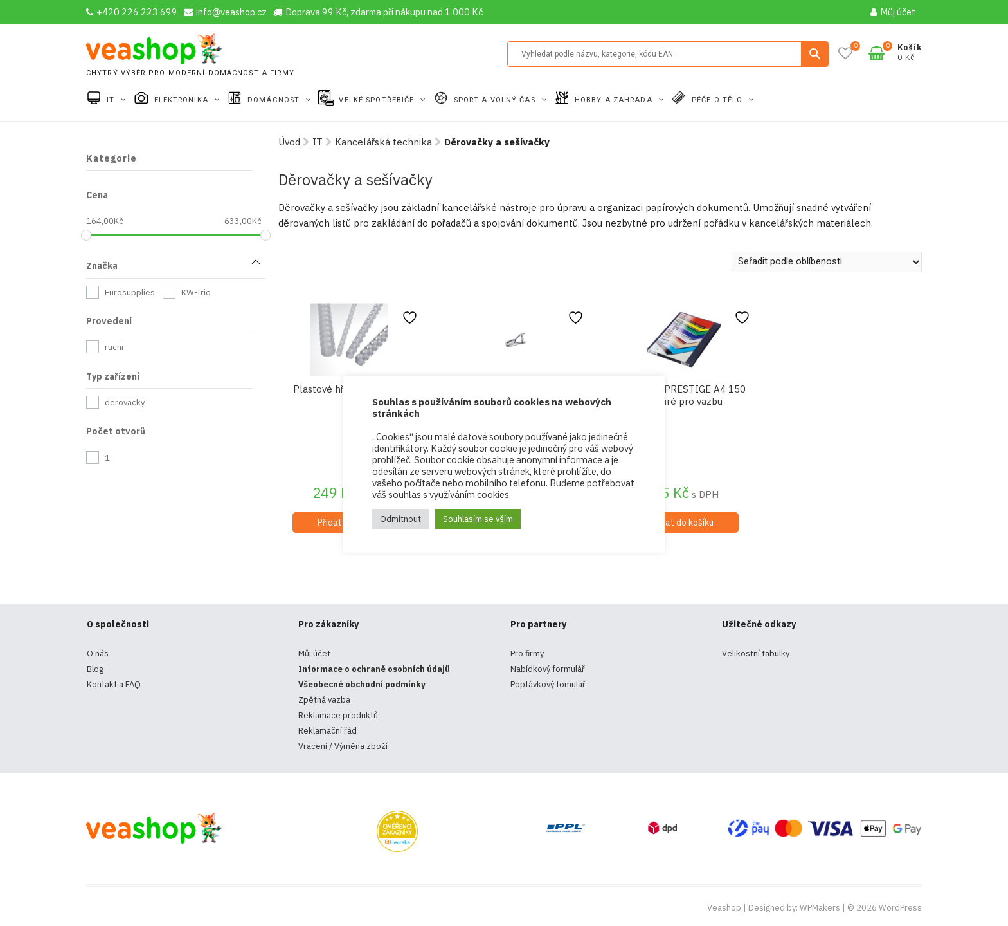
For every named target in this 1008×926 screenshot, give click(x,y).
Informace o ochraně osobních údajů (374, 668)
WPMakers (820, 907)
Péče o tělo (718, 100)
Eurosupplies (130, 292)
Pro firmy (527, 653)
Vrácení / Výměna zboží (343, 746)
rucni (114, 347)
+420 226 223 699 (131, 12)
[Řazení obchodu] (827, 262)
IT (112, 100)
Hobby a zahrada (615, 100)
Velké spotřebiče (378, 100)
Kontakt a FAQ (114, 684)
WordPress (900, 907)
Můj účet (892, 12)
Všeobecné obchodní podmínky (362, 684)
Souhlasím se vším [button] (478, 519)
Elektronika (182, 100)
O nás (98, 653)
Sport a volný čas (496, 100)
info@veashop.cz (225, 12)
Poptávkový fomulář (548, 684)
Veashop (724, 907)
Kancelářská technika (383, 142)
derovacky (125, 402)
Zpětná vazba (324, 699)
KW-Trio (196, 292)
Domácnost (275, 100)
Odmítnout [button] (400, 519)
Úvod (289, 142)
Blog (95, 668)
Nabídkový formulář (547, 668)
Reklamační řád (327, 730)
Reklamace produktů (338, 715)
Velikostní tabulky (755, 653)
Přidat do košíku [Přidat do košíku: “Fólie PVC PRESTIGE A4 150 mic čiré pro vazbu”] (682, 522)
